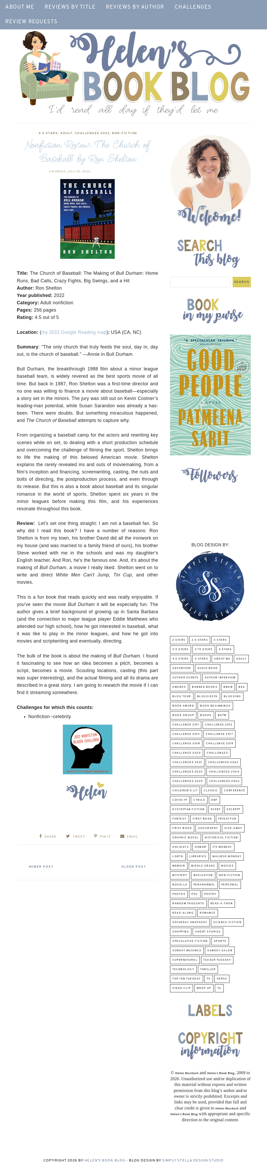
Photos (178, 894)
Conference (234, 790)
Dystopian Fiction (188, 809)
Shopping (180, 932)
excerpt (234, 809)
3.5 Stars (180, 649)
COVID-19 (179, 800)
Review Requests (31, 22)
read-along (183, 913)
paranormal (204, 884)
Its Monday (222, 847)
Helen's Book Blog (104, 1160)
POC (194, 894)
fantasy (179, 819)
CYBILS (199, 800)
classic (211, 790)
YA (219, 988)
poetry (210, 894)
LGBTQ (177, 856)
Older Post (132, 867)
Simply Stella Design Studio (192, 1160)
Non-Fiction (124, 133)
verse (222, 979)
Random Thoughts (188, 903)
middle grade (203, 866)
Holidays (180, 847)
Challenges (193, 7)
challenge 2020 (186, 753)
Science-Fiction (227, 922)
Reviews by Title (70, 7)
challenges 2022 (92, 133)
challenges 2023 (187, 772)
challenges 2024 (224, 772)
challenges (217, 753)
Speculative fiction (190, 941)
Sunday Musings (186, 950)
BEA (242, 687)
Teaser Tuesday (217, 960)
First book (202, 819)
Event (216, 809)
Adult (66, 133)
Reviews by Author (135, 7)
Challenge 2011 (185, 724)
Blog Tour (181, 696)
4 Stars (225, 649)
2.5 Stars (200, 640)
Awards (179, 687)
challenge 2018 (186, 743)
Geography (208, 828)
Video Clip (181, 988)
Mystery (179, 875)
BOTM (222, 715)
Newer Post (41, 867)
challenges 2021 (187, 762)
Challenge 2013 (186, 734)
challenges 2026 (224, 781)
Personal (230, 884)
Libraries (198, 856)
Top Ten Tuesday (186, 979)
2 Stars (179, 640)
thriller (208, 969)
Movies (227, 866)
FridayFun (227, 819)
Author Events (185, 677)
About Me (19, 7)
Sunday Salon (219, 950)
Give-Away (233, 828)
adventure (181, 668)
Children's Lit (185, 790)
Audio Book (207, 668)
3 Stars (220, 640)
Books (206, 715)
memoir (178, 866)
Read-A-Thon (221, 903)
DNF (214, 800)
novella (179, 884)
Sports (220, 941)
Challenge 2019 (219, 743)
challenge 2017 (219, 734)
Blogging (232, 696)
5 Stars (201, 659)
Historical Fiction (221, 837)
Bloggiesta (207, 696)
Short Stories (208, 932)
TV (209, 979)
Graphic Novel (185, 837)
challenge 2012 (218, 724)
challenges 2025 (187, 781)
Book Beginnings (215, 706)
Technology (183, 969)
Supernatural (184, 960)
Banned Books (204, 687)
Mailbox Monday (227, 856)
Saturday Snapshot (189, 922)
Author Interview (220, 677)
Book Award (183, 706)
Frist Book (182, 828)
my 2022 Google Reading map (73, 332)
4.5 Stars (48, 133)
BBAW (228, 687)
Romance (208, 913)
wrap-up (204, 988)
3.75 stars (204, 649)
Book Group (183, 715)
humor (201, 847)
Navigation (203, 875)
